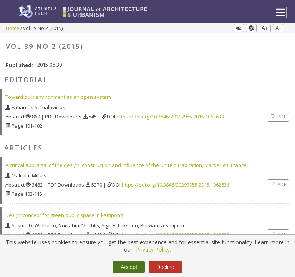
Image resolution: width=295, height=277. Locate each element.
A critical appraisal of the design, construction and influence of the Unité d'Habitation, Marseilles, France (126, 162)
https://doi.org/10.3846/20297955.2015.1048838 (175, 232)
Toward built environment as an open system (58, 94)
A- (278, 28)
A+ (264, 28)
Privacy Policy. (153, 249)
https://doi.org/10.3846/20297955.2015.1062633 (170, 113)
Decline (165, 267)
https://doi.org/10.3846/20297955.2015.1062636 (175, 182)
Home (13, 28)
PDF (281, 113)
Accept (129, 267)
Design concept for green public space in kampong (64, 212)
